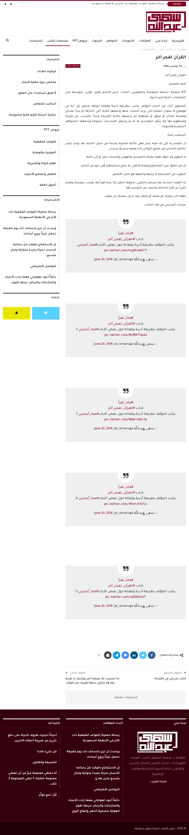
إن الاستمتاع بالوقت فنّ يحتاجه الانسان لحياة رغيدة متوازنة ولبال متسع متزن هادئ (97, 773)
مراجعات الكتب (57, 41)
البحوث (97, 41)
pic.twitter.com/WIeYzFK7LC (125, 504)
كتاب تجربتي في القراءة (170, 678)
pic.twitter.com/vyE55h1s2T (125, 597)
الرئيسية (178, 41)
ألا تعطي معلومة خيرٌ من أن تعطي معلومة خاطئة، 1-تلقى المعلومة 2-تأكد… (32, 779)
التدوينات (128, 41)
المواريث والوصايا (44, 152)
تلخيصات (36, 41)
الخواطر (112, 41)
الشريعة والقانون (45, 762)
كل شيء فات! (47, 751)
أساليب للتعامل (44, 104)
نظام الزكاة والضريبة (42, 163)
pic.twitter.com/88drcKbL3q (125, 419)
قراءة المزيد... (157, 781)
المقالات (145, 41)
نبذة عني (161, 41)
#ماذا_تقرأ (125, 233)
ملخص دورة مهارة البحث (39, 82)
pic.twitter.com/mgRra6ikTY (125, 250)
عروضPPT (80, 41)
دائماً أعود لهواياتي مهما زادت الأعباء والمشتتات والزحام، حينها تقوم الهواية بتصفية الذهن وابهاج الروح (94, 806)
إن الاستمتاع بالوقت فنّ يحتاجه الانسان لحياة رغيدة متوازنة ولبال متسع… (33, 250)
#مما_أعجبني (87, 245)
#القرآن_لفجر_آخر (121, 239)
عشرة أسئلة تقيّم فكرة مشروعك (32, 115)
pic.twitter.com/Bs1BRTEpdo (125, 335)
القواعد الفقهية (45, 142)
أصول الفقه (48, 185)
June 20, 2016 (103, 259)
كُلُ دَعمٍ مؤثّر (48, 795)
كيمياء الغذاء (46, 71)
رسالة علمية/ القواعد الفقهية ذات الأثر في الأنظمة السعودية (128, 4)
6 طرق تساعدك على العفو (37, 93)
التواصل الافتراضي (43, 266)
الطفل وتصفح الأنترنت (40, 174)
